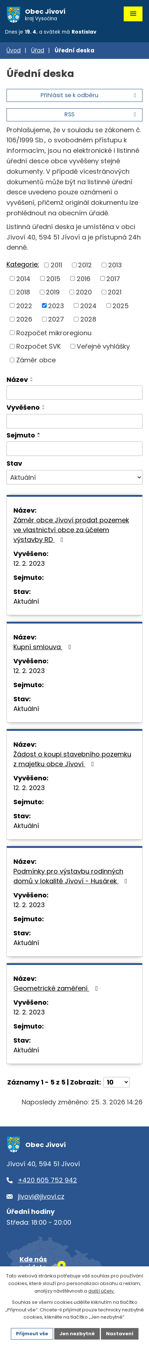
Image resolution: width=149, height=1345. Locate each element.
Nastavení (119, 1333)
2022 (24, 305)
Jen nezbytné (77, 1333)
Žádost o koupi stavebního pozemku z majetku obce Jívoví (72, 759)
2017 (113, 278)
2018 (23, 292)
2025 (120, 305)
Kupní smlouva (43, 646)
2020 (84, 292)
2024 (88, 305)
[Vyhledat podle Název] (74, 392)
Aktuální (26, 601)
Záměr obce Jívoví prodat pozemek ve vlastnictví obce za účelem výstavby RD (71, 530)
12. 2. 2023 (29, 563)
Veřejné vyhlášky (103, 346)
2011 (56, 265)
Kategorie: (23, 264)
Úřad (37, 50)
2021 (115, 292)
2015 (53, 278)
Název (17, 379)
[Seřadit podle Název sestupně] (32, 380)
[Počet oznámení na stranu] (116, 1082)
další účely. (101, 1291)
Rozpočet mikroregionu (53, 332)
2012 (85, 265)
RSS (101, 114)
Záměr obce (36, 360)
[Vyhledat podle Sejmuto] (74, 448)
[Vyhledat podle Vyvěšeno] (74, 421)
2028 (88, 319)
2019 (53, 292)
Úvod (14, 50)
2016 (83, 278)
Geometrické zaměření (57, 988)
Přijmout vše (32, 1333)
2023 (56, 305)
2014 (23, 278)
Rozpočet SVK (38, 346)
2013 (115, 265)
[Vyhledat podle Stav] (74, 477)
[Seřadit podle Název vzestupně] (32, 377)
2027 (56, 319)
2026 (24, 319)
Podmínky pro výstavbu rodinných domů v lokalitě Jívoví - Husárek (71, 876)
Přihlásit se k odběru (90, 95)
